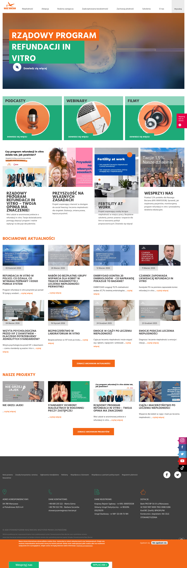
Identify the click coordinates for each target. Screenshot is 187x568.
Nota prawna (8, 474)
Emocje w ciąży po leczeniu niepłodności (113, 332)
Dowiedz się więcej (35, 68)
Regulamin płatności (130, 474)
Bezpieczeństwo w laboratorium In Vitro (64, 332)
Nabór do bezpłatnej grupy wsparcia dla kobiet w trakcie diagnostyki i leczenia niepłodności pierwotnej (67, 280)
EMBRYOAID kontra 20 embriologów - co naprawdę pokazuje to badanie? (114, 278)
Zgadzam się (145, 543)
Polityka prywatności (84, 545)
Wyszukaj (178, 9)
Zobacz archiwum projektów (93, 431)
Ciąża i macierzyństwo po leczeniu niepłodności (157, 406)
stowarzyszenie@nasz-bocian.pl (62, 510)
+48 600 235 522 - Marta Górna (62, 503)
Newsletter (7, 477)
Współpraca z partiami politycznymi (105, 474)
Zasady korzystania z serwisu (26, 474)
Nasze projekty (19, 374)
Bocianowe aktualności (29, 238)
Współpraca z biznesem (80, 474)
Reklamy (64, 474)
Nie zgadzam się (159, 543)
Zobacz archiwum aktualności (93, 363)
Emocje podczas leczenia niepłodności (156, 332)
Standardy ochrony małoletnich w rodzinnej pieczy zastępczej (66, 408)
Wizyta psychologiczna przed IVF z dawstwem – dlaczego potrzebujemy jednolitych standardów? (21, 335)
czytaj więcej (27, 293)
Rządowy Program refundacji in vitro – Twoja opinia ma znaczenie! (113, 408)
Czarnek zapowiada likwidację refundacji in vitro (156, 278)
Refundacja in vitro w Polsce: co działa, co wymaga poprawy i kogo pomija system (20, 279)
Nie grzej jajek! (13, 405)
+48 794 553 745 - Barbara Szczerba (64, 507)
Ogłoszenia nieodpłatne (49, 474)
